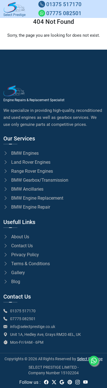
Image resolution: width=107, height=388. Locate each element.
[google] (62, 382)
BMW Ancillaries (23, 189)
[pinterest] (70, 382)
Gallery (14, 272)
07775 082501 (23, 319)
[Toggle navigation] (100, 9)
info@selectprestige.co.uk (32, 326)
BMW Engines (21, 153)
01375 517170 (23, 311)
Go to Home (22, 46)
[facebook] (46, 382)
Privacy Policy (21, 254)
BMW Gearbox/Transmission (35, 180)
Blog (11, 281)
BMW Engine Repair (26, 207)
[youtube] (85, 382)
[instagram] (77, 382)
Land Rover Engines (26, 162)
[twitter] (54, 382)
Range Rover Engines (28, 171)
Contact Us (18, 245)
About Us (16, 236)
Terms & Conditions (26, 263)
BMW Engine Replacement (33, 198)
